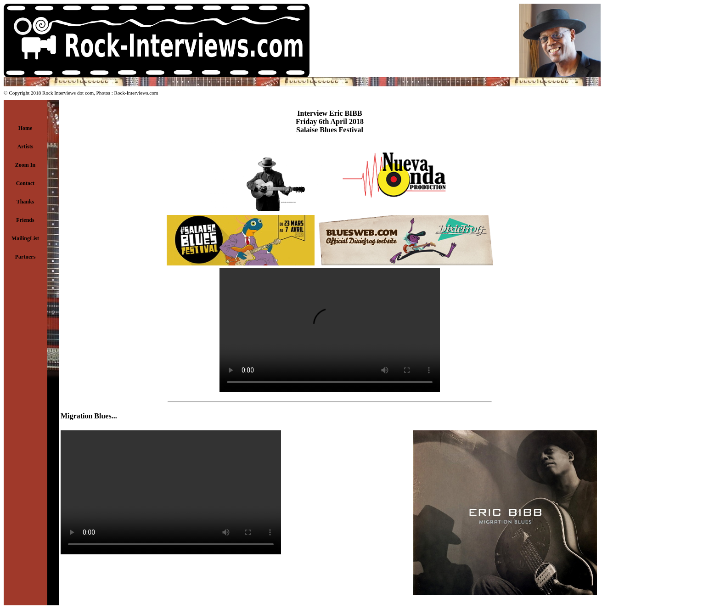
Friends (25, 220)
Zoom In (25, 165)
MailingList (25, 238)
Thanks (25, 201)
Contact (25, 183)
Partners (25, 257)
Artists (25, 146)
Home (25, 128)
